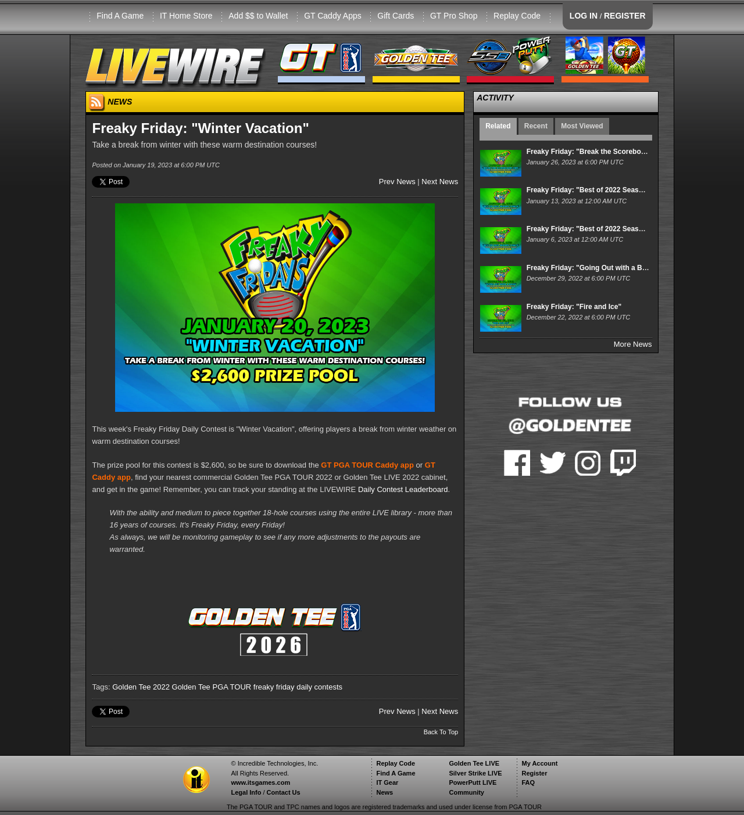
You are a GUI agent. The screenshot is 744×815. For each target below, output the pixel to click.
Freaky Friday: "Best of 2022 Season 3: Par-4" (602, 190)
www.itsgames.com (260, 782)
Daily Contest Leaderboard (403, 489)
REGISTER (625, 15)
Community (466, 792)
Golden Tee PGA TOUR (212, 687)
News (384, 792)
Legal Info (246, 792)
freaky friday (274, 687)
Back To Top (441, 731)
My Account (539, 763)
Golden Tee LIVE (474, 763)
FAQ (528, 782)
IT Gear (387, 782)
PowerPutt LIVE (472, 782)
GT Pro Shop (453, 15)
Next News (439, 181)
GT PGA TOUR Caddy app (367, 465)
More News (633, 344)
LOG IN (584, 15)
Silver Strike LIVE (475, 773)
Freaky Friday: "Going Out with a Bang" (592, 268)
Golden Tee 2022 (141, 687)
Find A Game (120, 15)
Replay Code (517, 15)
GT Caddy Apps (333, 15)
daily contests (319, 687)
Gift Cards (395, 15)
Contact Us (284, 792)
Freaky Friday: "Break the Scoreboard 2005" (600, 152)
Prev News (397, 181)
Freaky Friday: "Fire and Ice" (574, 307)
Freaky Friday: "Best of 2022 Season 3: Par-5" (602, 229)
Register (534, 773)
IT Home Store (186, 15)
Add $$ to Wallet (258, 15)
